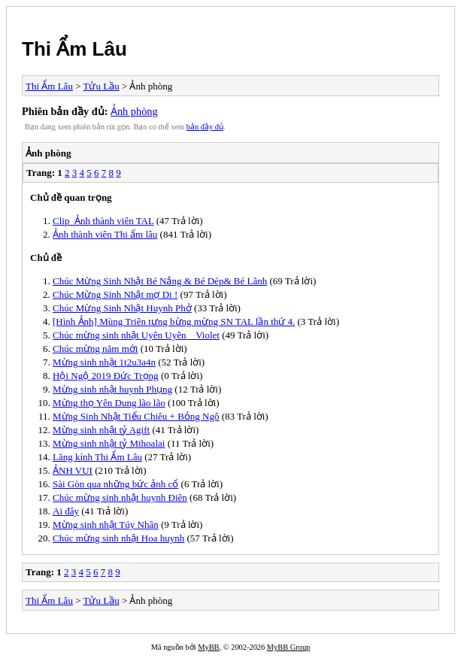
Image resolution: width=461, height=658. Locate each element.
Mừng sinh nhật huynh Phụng (112, 389)
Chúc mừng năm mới (95, 348)
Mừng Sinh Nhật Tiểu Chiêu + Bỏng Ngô (136, 416)
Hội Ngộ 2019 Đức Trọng (106, 375)
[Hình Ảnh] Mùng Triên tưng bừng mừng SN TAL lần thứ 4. (174, 321)
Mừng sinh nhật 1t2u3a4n (104, 362)
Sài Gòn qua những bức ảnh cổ (115, 484)
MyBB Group (288, 647)
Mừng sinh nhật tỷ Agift (101, 429)
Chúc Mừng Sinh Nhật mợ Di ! (115, 294)
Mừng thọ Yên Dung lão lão (109, 402)
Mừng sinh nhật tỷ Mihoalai (109, 443)
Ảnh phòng (134, 111)
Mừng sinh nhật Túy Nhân (106, 524)
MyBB (208, 647)
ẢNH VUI (73, 470)
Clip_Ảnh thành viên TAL (103, 220)
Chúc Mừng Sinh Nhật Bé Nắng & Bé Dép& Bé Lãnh (160, 281)
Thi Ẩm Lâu (74, 49)
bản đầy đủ (205, 127)
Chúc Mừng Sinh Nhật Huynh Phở (122, 308)
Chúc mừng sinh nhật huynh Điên (120, 497)
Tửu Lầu (101, 86)
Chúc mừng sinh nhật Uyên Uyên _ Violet (136, 335)
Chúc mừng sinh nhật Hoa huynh (118, 538)
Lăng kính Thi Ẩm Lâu (97, 456)
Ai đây (66, 511)
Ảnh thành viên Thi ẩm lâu (105, 234)
